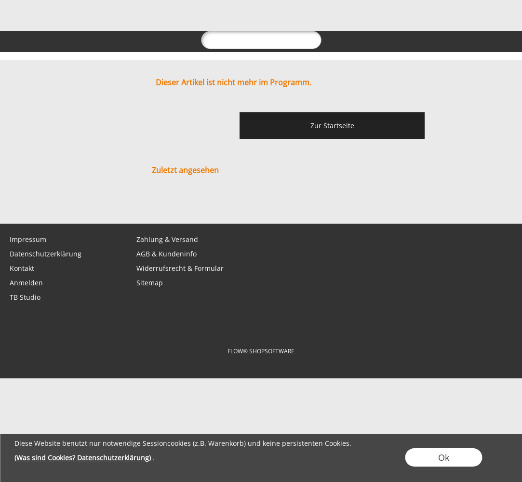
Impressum (28, 239)
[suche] (261, 40)
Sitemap (149, 282)
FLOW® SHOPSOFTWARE (261, 351)
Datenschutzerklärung (45, 253)
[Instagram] (90, 204)
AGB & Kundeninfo (166, 253)
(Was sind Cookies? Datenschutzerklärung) (82, 457)
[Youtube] (116, 204)
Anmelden (26, 282)
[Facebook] (64, 204)
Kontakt (22, 268)
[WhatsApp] (38, 204)
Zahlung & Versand (167, 239)
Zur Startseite (332, 125)
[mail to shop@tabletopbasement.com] (12, 204)
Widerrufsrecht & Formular (180, 268)
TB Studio (25, 297)
